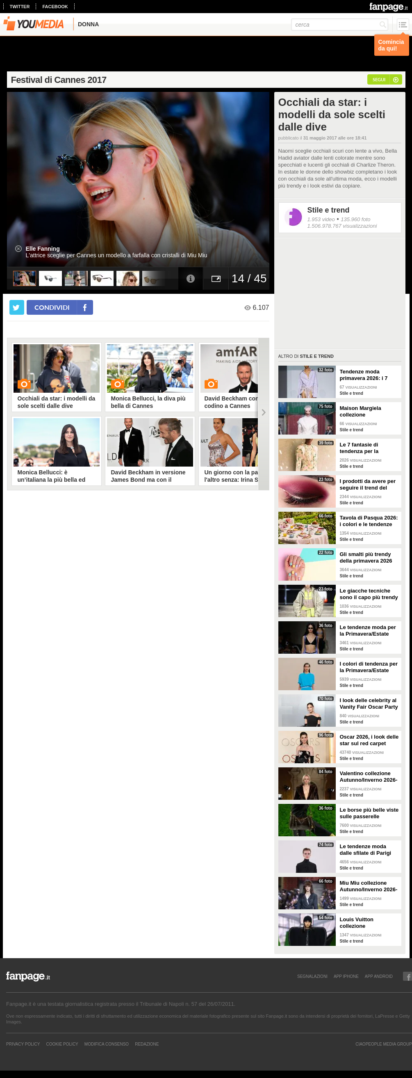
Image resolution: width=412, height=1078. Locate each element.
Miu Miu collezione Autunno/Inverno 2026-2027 (369, 886)
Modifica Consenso (106, 1044)
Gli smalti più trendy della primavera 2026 (366, 557)
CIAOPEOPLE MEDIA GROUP (383, 1044)
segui (379, 79)
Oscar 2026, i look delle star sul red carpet (369, 740)
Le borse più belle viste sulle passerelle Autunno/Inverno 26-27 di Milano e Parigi (369, 813)
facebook (55, 6)
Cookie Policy (62, 1044)
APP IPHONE (346, 976)
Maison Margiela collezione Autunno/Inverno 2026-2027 (369, 411)
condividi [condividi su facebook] (52, 307)
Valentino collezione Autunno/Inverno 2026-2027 (369, 776)
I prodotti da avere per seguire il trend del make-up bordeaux (368, 484)
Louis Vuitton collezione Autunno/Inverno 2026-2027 (369, 922)
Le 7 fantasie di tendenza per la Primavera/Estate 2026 (368, 448)
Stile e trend (328, 210)
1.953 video (321, 219)
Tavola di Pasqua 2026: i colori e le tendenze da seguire (369, 521)
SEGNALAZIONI (312, 976)
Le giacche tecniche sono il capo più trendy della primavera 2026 (369, 594)
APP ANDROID (379, 976)
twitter (20, 6)
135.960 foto (355, 219)
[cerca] (339, 24)
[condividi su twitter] (16, 307)
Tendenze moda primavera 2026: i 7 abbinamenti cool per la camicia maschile (367, 375)
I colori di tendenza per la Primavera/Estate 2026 (369, 667)
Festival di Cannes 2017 (59, 80)
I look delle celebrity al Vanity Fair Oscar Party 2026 (369, 703)
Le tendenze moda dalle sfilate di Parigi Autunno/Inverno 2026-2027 (369, 849)
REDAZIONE (147, 1044)
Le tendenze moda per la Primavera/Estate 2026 (368, 630)
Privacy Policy (23, 1044)
